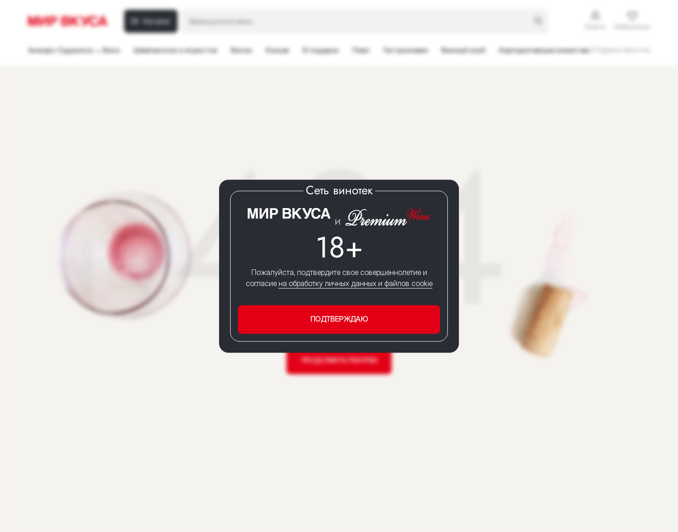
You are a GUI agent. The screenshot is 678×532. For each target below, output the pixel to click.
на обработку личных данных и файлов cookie (356, 283)
